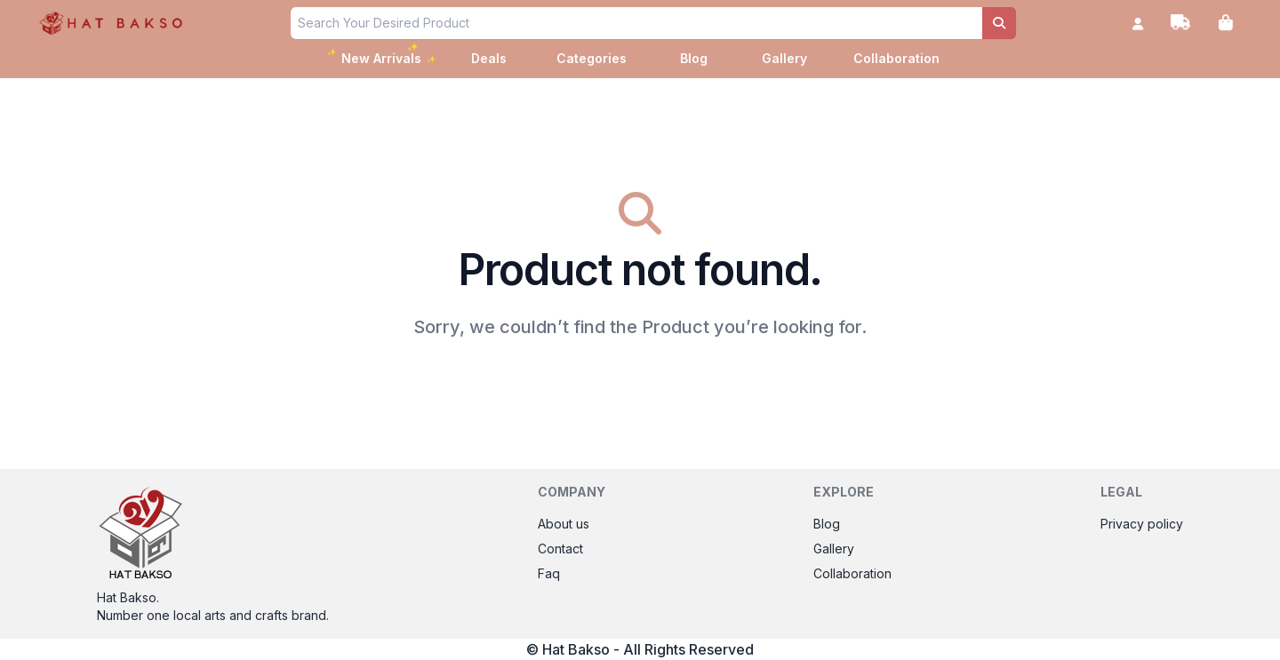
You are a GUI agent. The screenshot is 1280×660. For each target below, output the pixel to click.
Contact (560, 548)
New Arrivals (383, 56)
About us (563, 523)
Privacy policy (1141, 523)
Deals (489, 58)
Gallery (784, 58)
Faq (549, 573)
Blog (694, 58)
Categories (591, 58)
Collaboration (896, 58)
